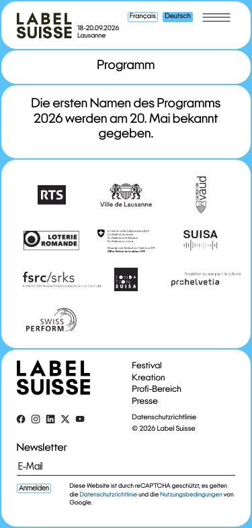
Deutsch (177, 16)
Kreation (148, 377)
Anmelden (34, 488)
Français (143, 16)
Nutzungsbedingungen (191, 494)
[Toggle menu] (216, 17)
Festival (147, 365)
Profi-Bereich (156, 388)
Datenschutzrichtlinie (164, 417)
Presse (145, 401)
